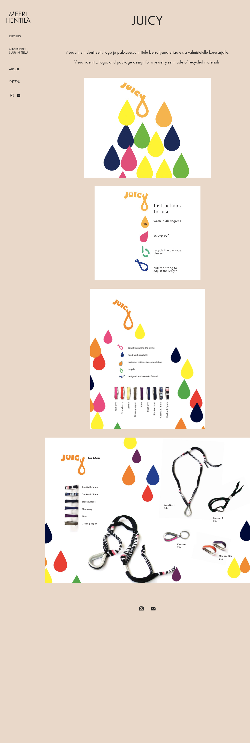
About (14, 69)
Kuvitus (15, 36)
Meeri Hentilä (18, 17)
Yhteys (14, 82)
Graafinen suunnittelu (18, 50)
